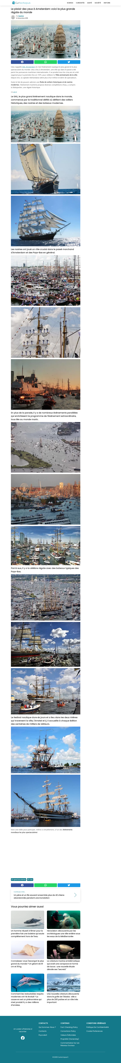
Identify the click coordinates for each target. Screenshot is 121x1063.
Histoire (107, 3)
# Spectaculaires (18, 879)
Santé (89, 3)
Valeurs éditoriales (68, 1035)
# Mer (30, 879)
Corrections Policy (68, 1031)
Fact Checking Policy (69, 1027)
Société (98, 3)
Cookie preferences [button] (94, 1031)
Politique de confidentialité (97, 1027)
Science (70, 3)
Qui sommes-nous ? (47, 1027)
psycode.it (43, 1035)
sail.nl (15, 92)
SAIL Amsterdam (28, 67)
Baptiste (21, 16)
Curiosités (80, 3)
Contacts (42, 1031)
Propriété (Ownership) (70, 1039)
